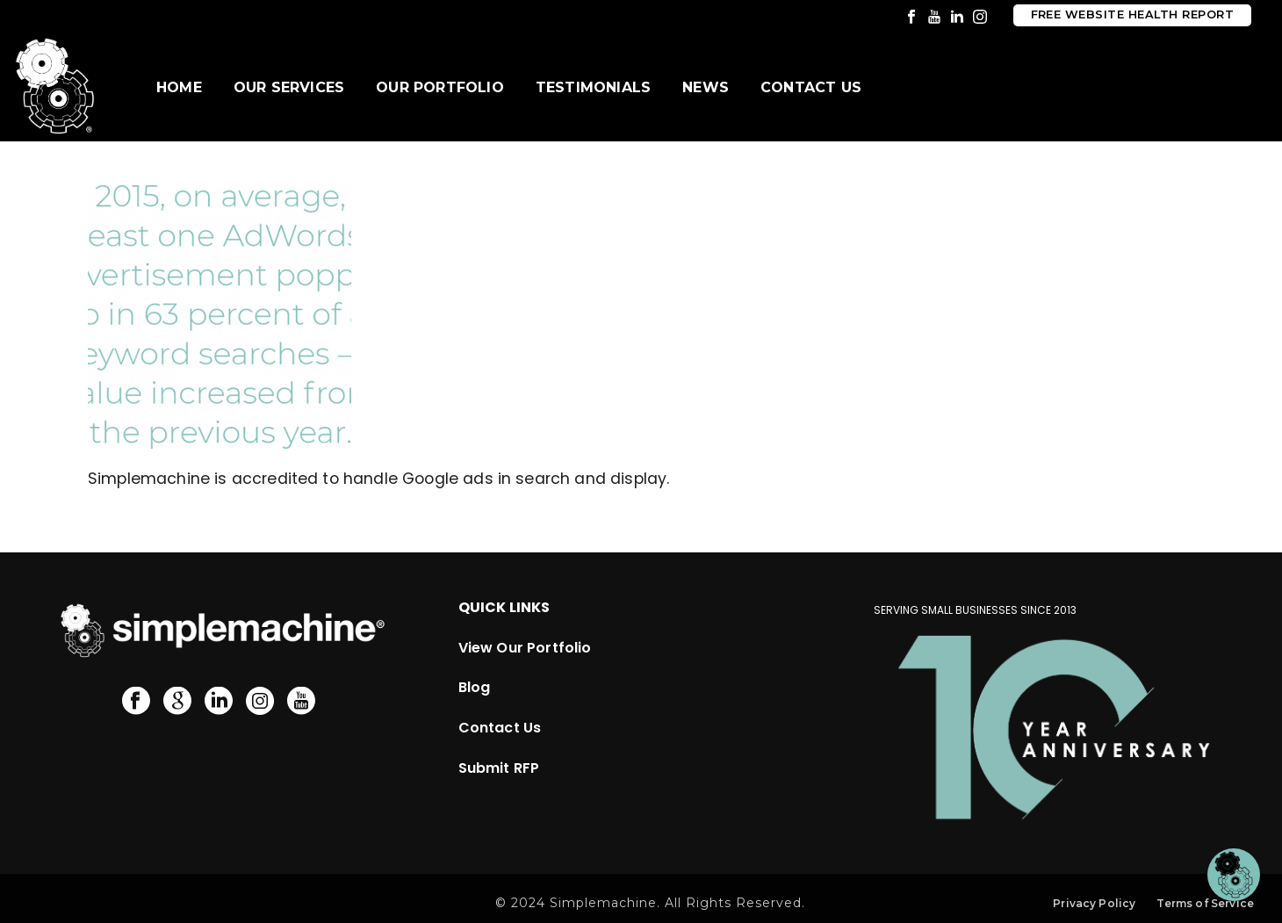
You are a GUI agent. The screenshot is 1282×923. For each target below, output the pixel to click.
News (705, 87)
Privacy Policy (1094, 903)
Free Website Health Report (1132, 14)
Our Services (289, 87)
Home (179, 87)
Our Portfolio (440, 87)
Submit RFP (499, 768)
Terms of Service (1205, 903)
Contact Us (810, 87)
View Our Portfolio (525, 648)
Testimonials (593, 87)
